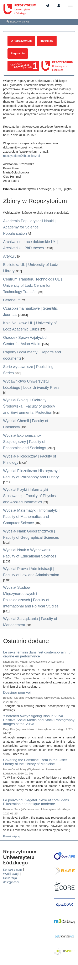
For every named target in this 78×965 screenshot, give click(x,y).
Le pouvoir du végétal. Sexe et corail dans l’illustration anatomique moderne (36, 802)
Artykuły (9, 256)
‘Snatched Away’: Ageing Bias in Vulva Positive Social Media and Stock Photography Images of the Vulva (38, 720)
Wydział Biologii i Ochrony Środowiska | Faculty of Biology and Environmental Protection (29, 406)
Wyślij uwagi (11, 873)
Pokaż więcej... (12, 836)
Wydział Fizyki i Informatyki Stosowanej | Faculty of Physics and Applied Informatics (29, 495)
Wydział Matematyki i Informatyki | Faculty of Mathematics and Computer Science (31, 516)
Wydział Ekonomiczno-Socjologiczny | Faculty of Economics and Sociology (24, 441)
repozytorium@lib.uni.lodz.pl (21, 155)
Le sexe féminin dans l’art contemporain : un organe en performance (38, 654)
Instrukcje (46, 40)
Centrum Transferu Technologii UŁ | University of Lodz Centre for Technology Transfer (32, 285)
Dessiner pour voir (17, 692)
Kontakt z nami (12, 869)
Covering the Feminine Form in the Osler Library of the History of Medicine (35, 762)
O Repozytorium (21, 40)
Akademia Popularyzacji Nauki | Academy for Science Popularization (29, 227)
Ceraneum (12, 300)
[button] (48, 5)
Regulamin (18, 53)
